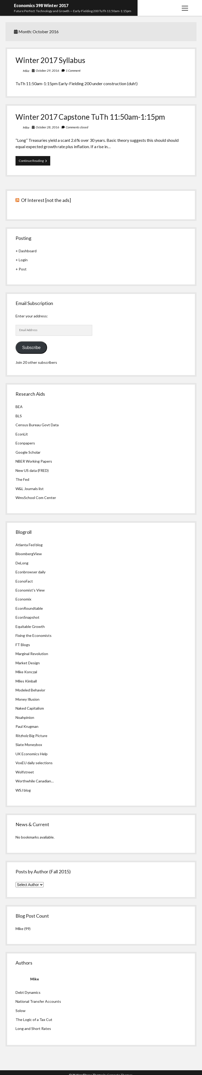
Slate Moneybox (29, 744)
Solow (21, 1010)
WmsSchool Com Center (36, 497)
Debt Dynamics (28, 992)
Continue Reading (34, 162)
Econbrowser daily (31, 572)
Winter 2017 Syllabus (50, 60)
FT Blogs (23, 644)
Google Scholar (28, 452)
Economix (23, 599)
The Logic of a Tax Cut (34, 1019)
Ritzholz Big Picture (31, 735)
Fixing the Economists (34, 635)
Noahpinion (25, 717)
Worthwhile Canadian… (35, 781)
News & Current (32, 824)
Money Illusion (27, 699)
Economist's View (30, 590)
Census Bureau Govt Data (37, 425)
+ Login (22, 260)
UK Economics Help (32, 754)
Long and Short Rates (33, 1028)
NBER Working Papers (34, 461)
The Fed (22, 479)
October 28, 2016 (47, 127)
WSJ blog (23, 790)
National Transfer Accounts (38, 1001)
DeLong (22, 563)
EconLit (22, 434)
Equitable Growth (30, 626)
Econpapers (25, 443)
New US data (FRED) (32, 470)
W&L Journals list (30, 488)
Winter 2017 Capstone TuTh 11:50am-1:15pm (90, 116)
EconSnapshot (27, 617)
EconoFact (24, 581)
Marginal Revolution (32, 653)
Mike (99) (23, 928)
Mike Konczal (26, 672)
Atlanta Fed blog (29, 545)
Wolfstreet (25, 772)
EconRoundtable (29, 608)
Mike (26, 71)
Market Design (28, 663)
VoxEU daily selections (34, 763)
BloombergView (29, 553)
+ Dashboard (26, 251)
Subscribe (31, 347)
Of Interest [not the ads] (46, 200)
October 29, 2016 (47, 70)
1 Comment (73, 70)
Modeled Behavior (30, 690)
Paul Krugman (27, 726)
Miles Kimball (26, 681)
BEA (19, 406)
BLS (19, 416)
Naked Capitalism (30, 708)
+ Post (21, 269)
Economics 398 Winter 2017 (41, 5)
